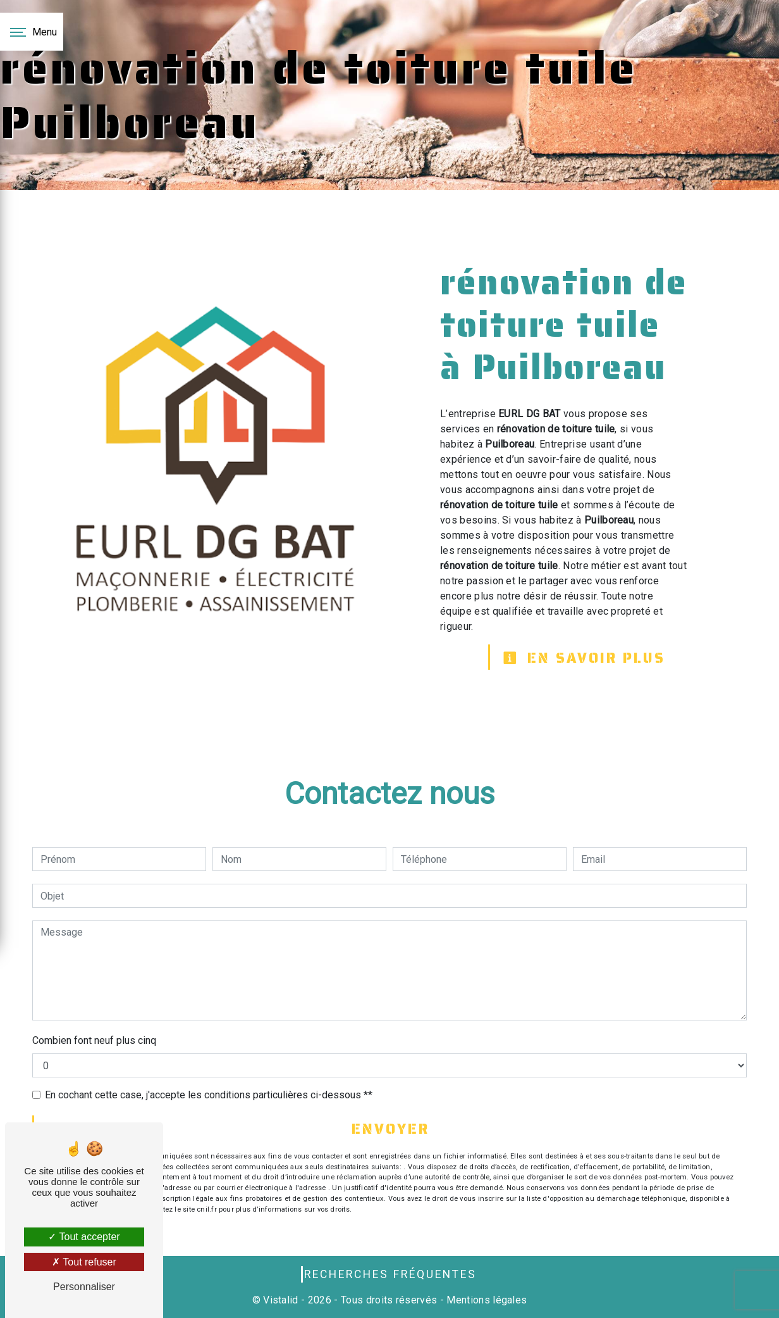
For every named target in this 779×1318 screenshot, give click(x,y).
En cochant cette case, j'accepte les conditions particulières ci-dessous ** (208, 1095)
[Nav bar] (31, 32)
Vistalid (280, 1300)
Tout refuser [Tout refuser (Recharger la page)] (84, 1262)
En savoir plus (584, 658)
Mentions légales (485, 1300)
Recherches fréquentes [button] (390, 1274)
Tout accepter (84, 1236)
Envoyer (390, 1129)
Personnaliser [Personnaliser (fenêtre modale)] (84, 1286)
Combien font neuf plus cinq (94, 1040)
